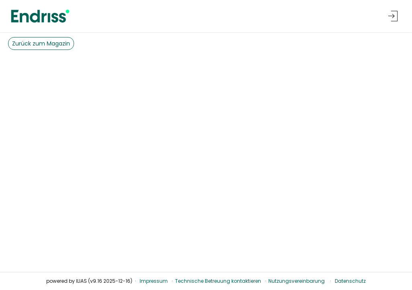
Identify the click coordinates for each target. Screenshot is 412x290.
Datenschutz (350, 281)
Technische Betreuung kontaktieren (218, 281)
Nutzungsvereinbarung (296, 281)
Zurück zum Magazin (41, 43)
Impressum (154, 281)
